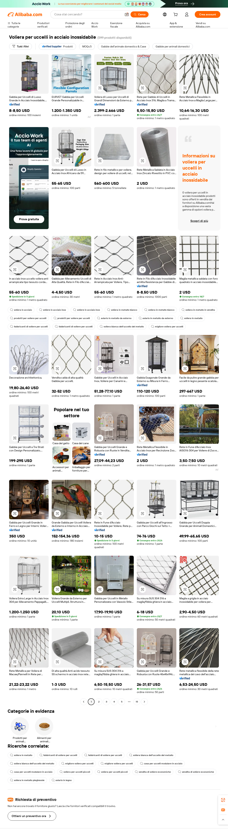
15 (137, 701)
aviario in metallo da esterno (114, 318)
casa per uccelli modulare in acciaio (161, 763)
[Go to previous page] (83, 701)
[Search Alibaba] (87, 14)
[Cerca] (140, 14)
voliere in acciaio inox (52, 309)
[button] (126, 14)
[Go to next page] (144, 701)
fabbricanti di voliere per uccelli (29, 326)
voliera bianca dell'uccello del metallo (122, 326)
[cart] (176, 14)
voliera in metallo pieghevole (27, 780)
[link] (223, 800)
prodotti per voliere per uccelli (28, 318)
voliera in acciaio (21, 309)
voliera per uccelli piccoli (75, 771)
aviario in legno (62, 780)
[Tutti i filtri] (20, 46)
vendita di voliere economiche (153, 771)
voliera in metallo (191, 318)
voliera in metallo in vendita (198, 309)
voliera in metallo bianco (122, 309)
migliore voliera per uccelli (167, 326)
